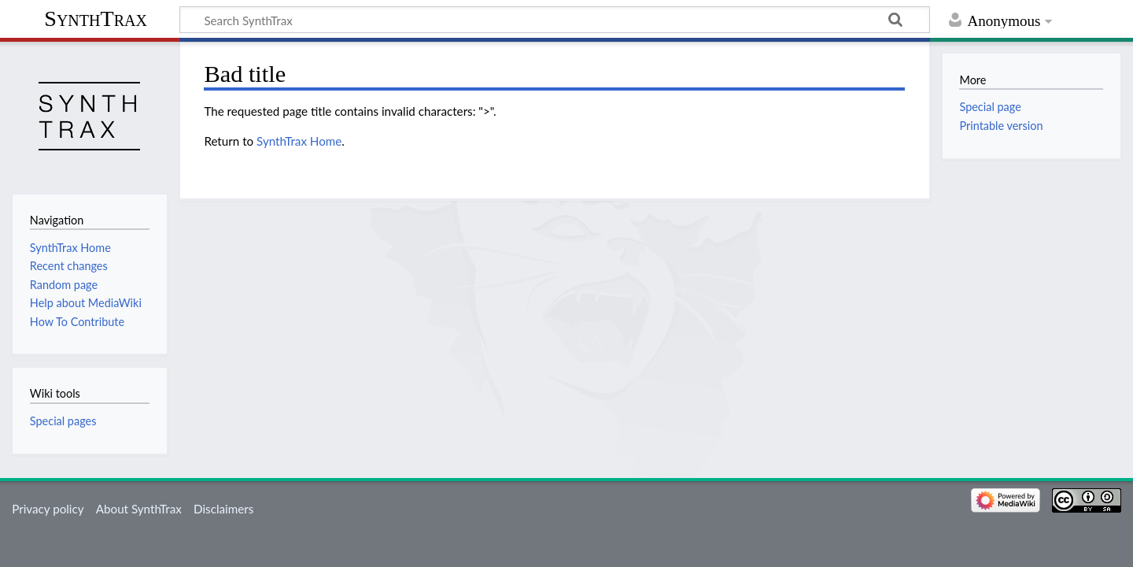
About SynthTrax (139, 509)
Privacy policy (47, 509)
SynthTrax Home (298, 141)
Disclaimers (223, 509)
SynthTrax (95, 18)
